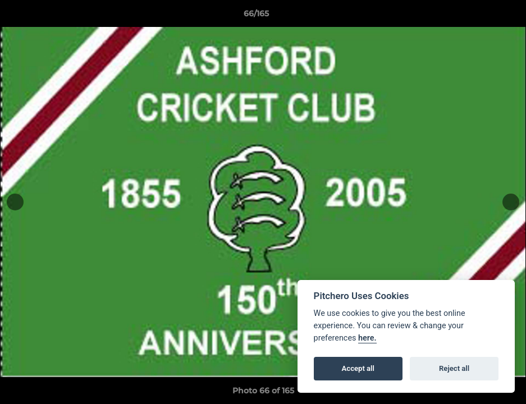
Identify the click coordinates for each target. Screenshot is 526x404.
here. (367, 338)
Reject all (454, 368)
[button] (479, 16)
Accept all (358, 368)
